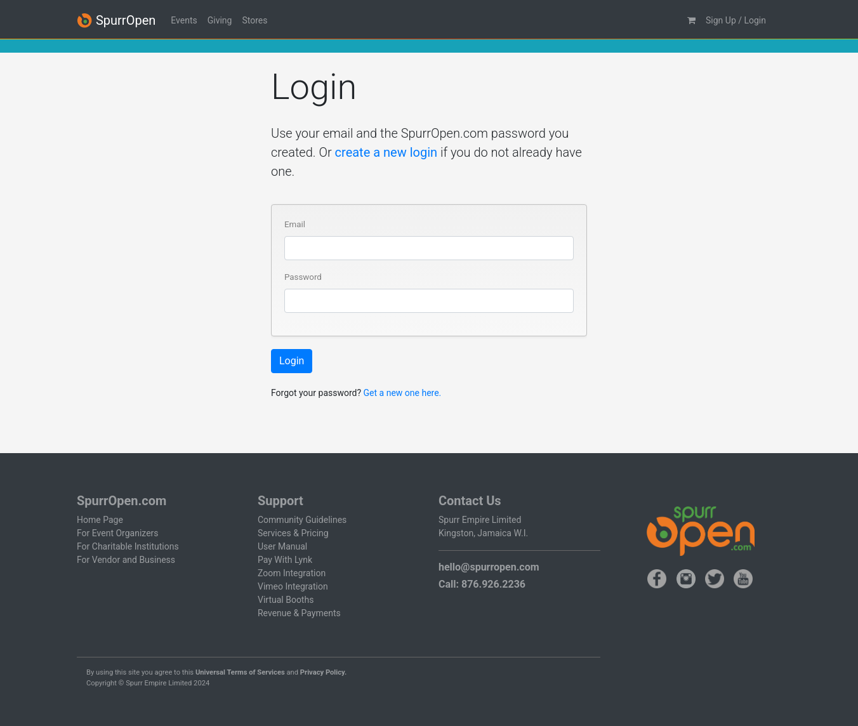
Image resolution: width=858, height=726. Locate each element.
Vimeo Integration (293, 586)
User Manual (282, 546)
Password (303, 277)
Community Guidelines (302, 520)
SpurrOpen (116, 21)
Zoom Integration (292, 573)
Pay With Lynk (285, 560)
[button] (691, 20)
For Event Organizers (118, 533)
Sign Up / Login (736, 20)
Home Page (100, 520)
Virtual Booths (286, 600)
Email (294, 224)
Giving (220, 20)
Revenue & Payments (299, 613)
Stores (254, 20)
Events (184, 20)
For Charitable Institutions (128, 546)
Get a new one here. (403, 393)
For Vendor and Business (126, 560)
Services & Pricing (293, 533)
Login (291, 361)
